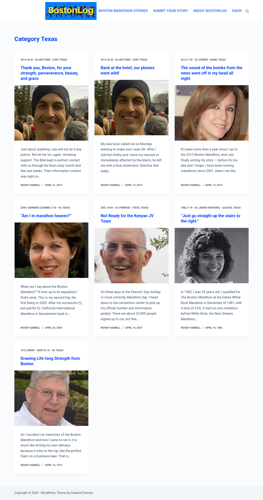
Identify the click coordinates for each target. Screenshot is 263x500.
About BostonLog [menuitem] (210, 11)
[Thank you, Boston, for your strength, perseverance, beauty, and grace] (51, 113)
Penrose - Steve (129, 207)
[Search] (247, 11)
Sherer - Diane (207, 59)
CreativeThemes (82, 493)
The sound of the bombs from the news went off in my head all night (211, 73)
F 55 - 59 (56, 207)
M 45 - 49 (32, 59)
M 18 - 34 (49, 350)
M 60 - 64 (112, 207)
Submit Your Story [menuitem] (170, 11)
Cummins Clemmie (38, 207)
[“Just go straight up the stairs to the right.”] (212, 255)
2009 (23, 207)
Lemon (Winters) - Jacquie (215, 207)
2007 (103, 207)
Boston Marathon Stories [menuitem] (123, 11)
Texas (63, 59)
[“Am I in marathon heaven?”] (51, 250)
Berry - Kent (35, 350)
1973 (23, 350)
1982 (183, 207)
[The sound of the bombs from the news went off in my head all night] (212, 113)
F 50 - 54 (192, 59)
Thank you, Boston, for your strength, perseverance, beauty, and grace (49, 73)
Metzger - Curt (48, 59)
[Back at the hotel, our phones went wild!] (131, 107)
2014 (23, 59)
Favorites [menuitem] (241, 11)
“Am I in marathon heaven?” (46, 215)
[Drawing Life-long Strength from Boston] (51, 398)
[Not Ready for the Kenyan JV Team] (131, 255)
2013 (103, 59)
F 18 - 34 (192, 207)
